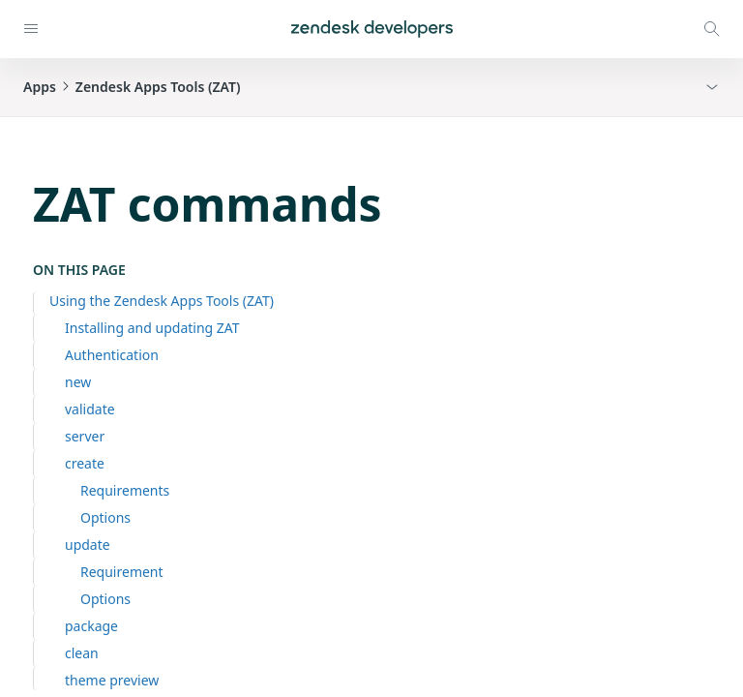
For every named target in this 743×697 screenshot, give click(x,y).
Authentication (112, 355)
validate (90, 409)
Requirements (124, 490)
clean (82, 653)
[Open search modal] (712, 29)
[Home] (372, 29)
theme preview (112, 680)
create (84, 463)
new (78, 382)
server (84, 436)
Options (105, 517)
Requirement (121, 571)
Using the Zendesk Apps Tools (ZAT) (161, 300)
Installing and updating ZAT (152, 327)
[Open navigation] (31, 29)
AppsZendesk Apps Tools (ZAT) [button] (132, 86)
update (87, 544)
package (91, 626)
